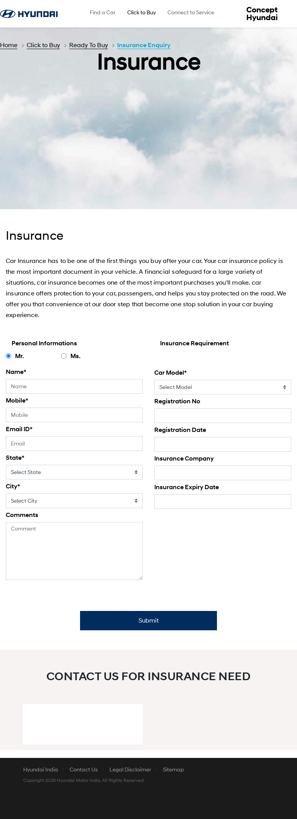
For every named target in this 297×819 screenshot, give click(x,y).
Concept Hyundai (262, 13)
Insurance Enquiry (144, 45)
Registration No (177, 401)
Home (8, 45)
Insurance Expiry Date (186, 487)
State (15, 458)
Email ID (19, 429)
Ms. (75, 356)
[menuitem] (102, 13)
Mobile (17, 401)
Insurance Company (184, 459)
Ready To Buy (88, 45)
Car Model (170, 373)
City (13, 486)
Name (16, 372)
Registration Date (180, 430)
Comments (22, 515)
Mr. (19, 356)
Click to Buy (43, 45)
